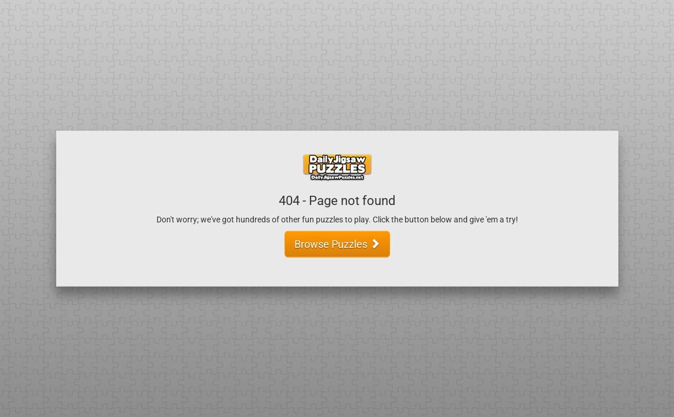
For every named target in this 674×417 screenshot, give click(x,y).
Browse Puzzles (337, 243)
